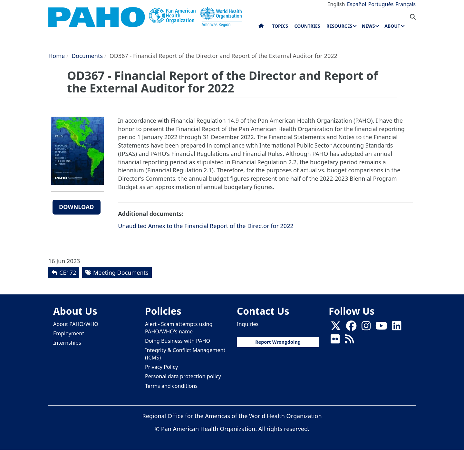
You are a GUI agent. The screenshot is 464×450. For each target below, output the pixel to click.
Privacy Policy (161, 366)
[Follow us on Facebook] (351, 327)
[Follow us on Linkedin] (396, 327)
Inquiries (247, 324)
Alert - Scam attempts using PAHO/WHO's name (179, 328)
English (336, 4)
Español (356, 4)
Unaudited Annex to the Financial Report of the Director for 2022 (206, 226)
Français (405, 4)
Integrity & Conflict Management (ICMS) (185, 354)
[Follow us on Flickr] (335, 340)
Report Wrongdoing (278, 342)
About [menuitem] (392, 26)
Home (56, 56)
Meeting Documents (121, 272)
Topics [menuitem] (280, 26)
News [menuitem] (368, 26)
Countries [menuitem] (307, 26)
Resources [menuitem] (339, 26)
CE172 (67, 272)
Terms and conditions (171, 385)
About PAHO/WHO (75, 324)
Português (380, 4)
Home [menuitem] (261, 27)
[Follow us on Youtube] (381, 327)
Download (76, 207)
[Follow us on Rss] (349, 340)
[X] (336, 327)
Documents (87, 56)
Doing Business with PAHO (177, 340)
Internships (67, 342)
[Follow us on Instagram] (366, 327)
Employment (68, 333)
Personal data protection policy (183, 376)
